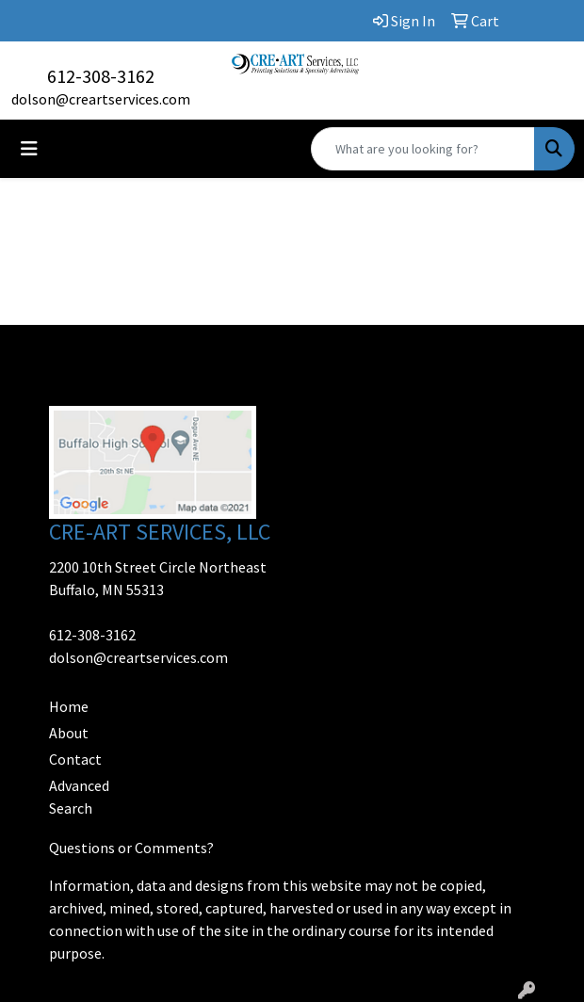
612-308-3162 (100, 76)
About (69, 732)
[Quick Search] (423, 148)
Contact (75, 759)
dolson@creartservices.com (100, 98)
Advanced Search (79, 796)
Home (69, 706)
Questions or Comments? (131, 847)
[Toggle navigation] (29, 149)
